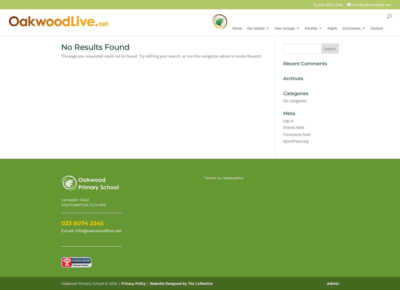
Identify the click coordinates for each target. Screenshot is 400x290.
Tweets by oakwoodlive (223, 177)
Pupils (332, 28)
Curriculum (351, 28)
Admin (333, 283)
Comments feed (297, 134)
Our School (256, 28)
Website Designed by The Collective (181, 283)
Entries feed (293, 127)
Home (237, 28)
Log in (288, 120)
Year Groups (285, 28)
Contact (377, 28)
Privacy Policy (134, 283)
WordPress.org (295, 141)
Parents (311, 28)
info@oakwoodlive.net (98, 230)
